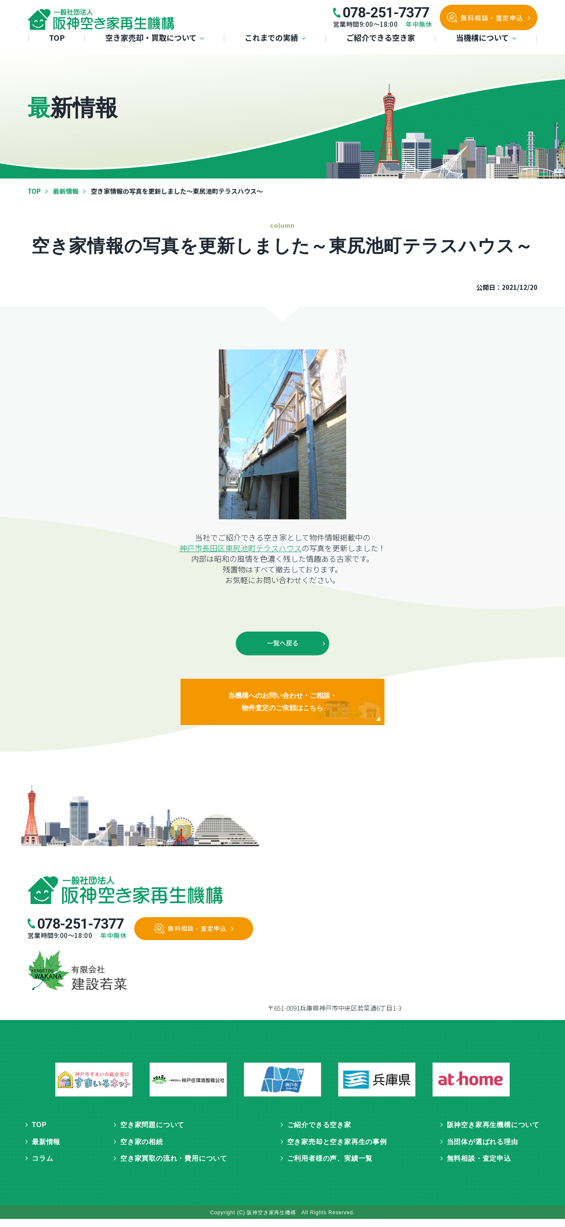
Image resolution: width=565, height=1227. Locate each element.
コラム (42, 1166)
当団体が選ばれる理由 (482, 1149)
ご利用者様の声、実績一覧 (330, 1166)
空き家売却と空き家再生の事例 (337, 1149)
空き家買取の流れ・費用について (173, 1166)
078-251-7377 (385, 13)
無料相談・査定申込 (492, 17)
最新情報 (66, 191)
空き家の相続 (141, 1149)
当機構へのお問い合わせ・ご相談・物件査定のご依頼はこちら (282, 707)
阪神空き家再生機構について (493, 1132)
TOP (57, 50)
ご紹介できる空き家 (380, 50)
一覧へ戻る (283, 644)
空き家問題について (152, 1132)
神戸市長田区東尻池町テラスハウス (240, 547)
